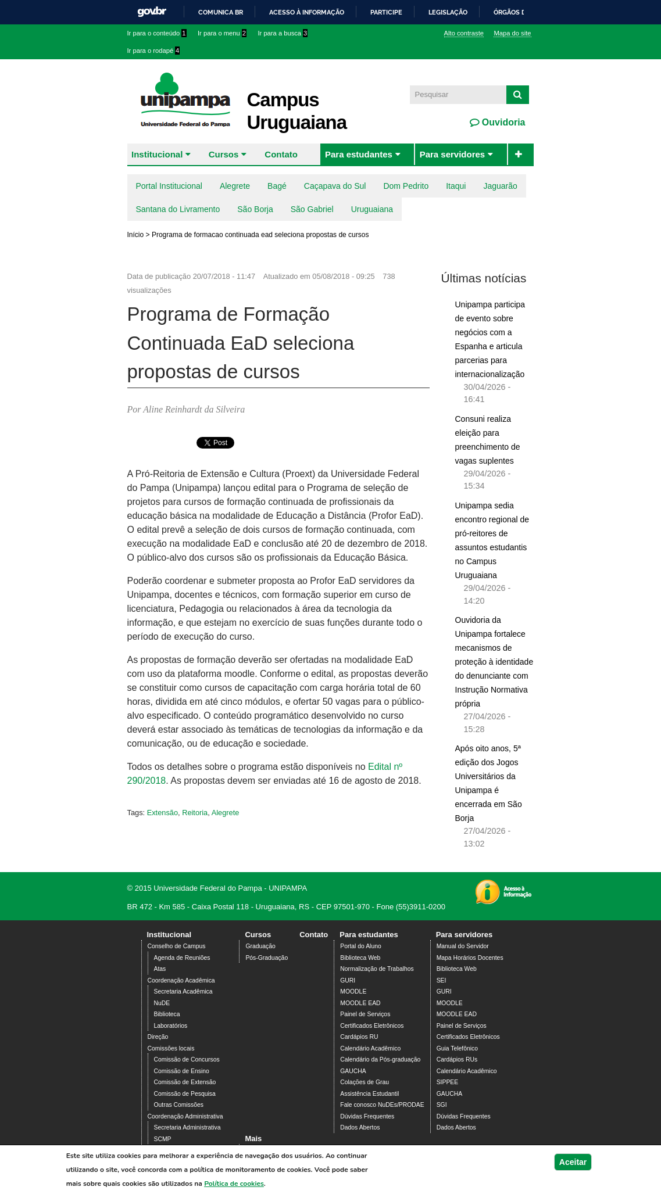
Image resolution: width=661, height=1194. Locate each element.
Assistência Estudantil (369, 1094)
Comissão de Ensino (181, 1071)
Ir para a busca (283, 33)
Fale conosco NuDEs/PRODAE (382, 1105)
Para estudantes (358, 154)
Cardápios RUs (457, 1059)
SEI (441, 980)
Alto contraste (464, 33)
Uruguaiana (372, 209)
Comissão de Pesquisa (185, 1094)
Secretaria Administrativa (187, 1127)
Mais (253, 1138)
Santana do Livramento (178, 209)
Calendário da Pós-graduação (380, 1059)
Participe (386, 12)
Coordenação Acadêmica (181, 980)
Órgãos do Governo (528, 12)
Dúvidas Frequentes (367, 1116)
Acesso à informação (306, 12)
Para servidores (452, 154)
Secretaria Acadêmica (183, 991)
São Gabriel (312, 209)
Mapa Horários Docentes (470, 958)
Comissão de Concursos (187, 1059)
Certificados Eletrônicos (371, 1026)
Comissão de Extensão (185, 1082)
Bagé (277, 186)
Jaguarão (500, 186)
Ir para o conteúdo (157, 33)
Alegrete (235, 186)
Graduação (260, 946)
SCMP (162, 1139)
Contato (281, 154)
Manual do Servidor (463, 946)
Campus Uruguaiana (297, 111)
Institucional (157, 154)
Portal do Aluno (360, 946)
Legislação (447, 12)
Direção (158, 1037)
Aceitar (573, 1162)
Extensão (162, 812)
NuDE (162, 1003)
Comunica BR (220, 12)
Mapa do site (512, 33)
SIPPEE (448, 1082)
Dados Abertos (360, 1127)
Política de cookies (234, 1183)
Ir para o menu (222, 33)
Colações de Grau (364, 1082)
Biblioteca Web (360, 958)
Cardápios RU (359, 1037)
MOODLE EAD (360, 1003)
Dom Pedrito (405, 186)
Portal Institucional (169, 186)
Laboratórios (171, 1026)
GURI (347, 980)
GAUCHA (353, 1071)
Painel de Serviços (365, 1014)
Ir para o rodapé (153, 50)
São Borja (255, 209)
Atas (160, 969)
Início (135, 235)
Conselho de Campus (177, 946)
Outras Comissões (178, 1105)
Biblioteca (167, 1014)
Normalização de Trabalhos (376, 969)
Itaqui (456, 186)
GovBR (151, 11)
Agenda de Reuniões (182, 958)
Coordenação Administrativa (185, 1116)
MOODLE (353, 991)
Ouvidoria (502, 122)
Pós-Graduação (266, 958)
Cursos (224, 154)
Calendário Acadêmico (370, 1048)
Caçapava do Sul (335, 186)
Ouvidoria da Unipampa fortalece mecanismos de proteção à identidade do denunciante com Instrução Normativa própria (494, 661)
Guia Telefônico (457, 1048)
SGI (442, 1105)
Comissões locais (171, 1048)
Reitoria (195, 812)
